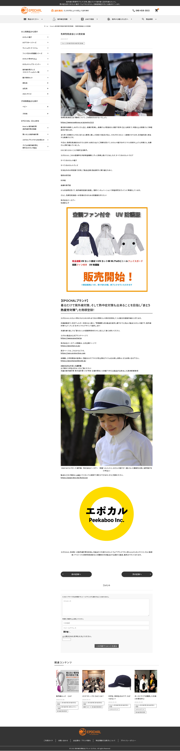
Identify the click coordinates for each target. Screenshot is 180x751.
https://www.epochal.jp (71, 338)
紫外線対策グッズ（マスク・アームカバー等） (31, 70)
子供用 (24, 113)
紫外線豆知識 (60, 19)
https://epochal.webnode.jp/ (73, 361)
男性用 (24, 83)
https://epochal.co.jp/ (70, 346)
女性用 (24, 88)
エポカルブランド (113, 709)
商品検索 (147, 19)
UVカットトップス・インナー (31, 64)
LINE (78, 475)
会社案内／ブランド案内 (82, 741)
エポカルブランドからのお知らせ (33, 140)
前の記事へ (76, 574)
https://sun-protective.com (73, 353)
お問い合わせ (65, 741)
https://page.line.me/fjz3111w (74, 477)
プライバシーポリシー (125, 741)
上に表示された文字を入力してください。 (77, 636)
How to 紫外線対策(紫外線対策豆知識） (73, 43)
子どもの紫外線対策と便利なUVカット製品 (67, 707)
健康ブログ (86, 707)
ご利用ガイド (52, 741)
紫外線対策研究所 (62, 711)
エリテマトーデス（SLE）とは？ (93, 696)
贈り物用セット (27, 77)
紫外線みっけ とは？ (64, 696)
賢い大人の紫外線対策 (30, 134)
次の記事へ (137, 574)
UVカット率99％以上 (29, 59)
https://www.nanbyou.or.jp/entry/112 (77, 122)
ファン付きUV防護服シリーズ (32, 53)
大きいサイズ (26, 94)
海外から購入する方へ (117, 19)
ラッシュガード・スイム (30, 48)
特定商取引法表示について (104, 741)
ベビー (24, 106)
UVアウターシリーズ (29, 42)
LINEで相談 (87, 19)
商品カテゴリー (31, 19)
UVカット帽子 (27, 37)
